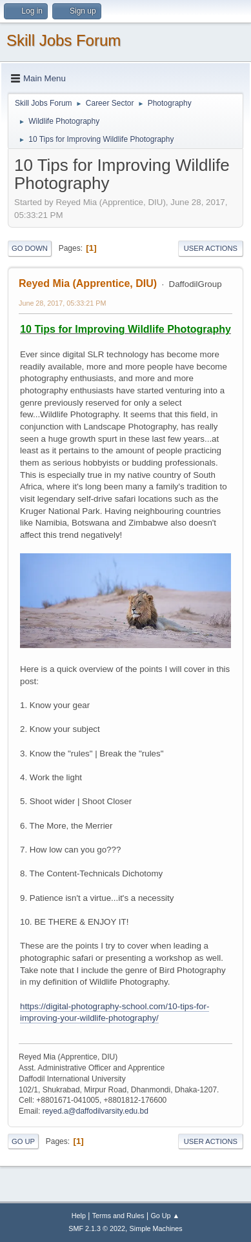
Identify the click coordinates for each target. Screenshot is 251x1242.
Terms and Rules (118, 1215)
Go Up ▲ (164, 1215)
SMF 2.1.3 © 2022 (96, 1228)
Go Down (30, 248)
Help (79, 1215)
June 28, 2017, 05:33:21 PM (62, 303)
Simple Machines (156, 1228)
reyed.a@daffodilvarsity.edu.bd (95, 1111)
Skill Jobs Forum (63, 40)
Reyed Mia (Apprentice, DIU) (88, 283)
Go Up (23, 1141)
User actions (210, 248)
